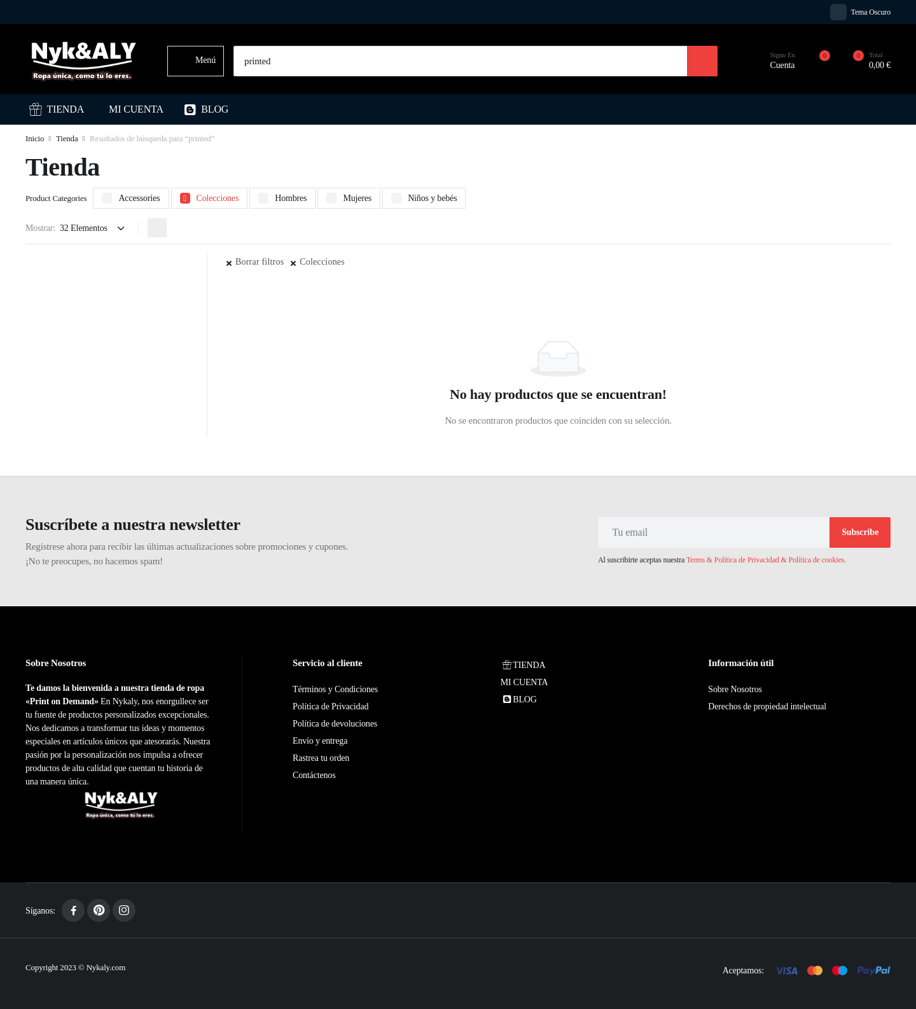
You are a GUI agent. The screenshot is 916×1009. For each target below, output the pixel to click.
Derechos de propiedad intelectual (767, 706)
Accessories (139, 198)
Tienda (67, 138)
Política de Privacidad (330, 706)
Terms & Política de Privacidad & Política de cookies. (766, 559)
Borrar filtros (259, 262)
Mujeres (357, 198)
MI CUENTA (136, 109)
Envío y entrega (320, 741)
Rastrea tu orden (321, 758)
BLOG (206, 109)
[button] (864, 61)
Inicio (34, 138)
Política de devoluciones (335, 723)
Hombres (291, 198)
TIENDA (56, 109)
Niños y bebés (432, 198)
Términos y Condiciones (335, 689)
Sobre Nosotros (734, 689)
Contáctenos (314, 775)
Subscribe (860, 532)
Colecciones (218, 198)
